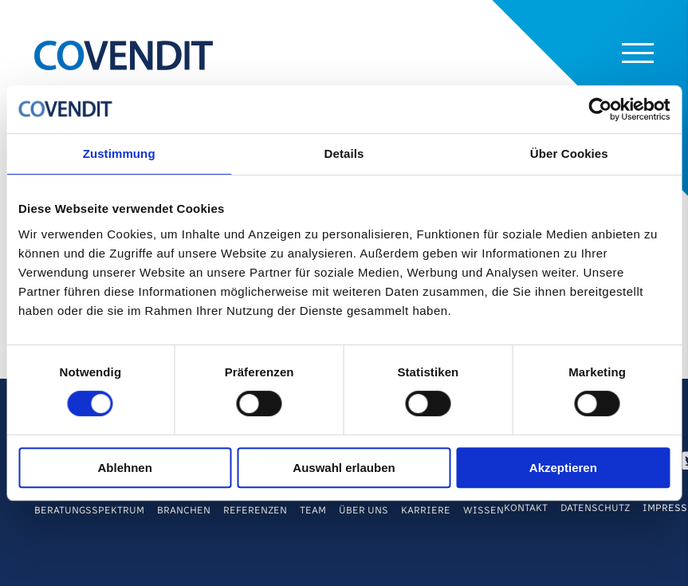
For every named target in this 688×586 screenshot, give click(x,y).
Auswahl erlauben (344, 467)
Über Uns (363, 510)
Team (313, 510)
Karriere (425, 510)
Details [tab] (344, 153)
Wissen (483, 510)
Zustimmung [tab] (119, 153)
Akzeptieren (563, 467)
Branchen (183, 510)
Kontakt (526, 507)
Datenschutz (595, 507)
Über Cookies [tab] (569, 153)
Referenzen (255, 510)
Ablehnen (125, 467)
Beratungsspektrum (89, 510)
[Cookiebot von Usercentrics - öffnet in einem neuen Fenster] (600, 109)
